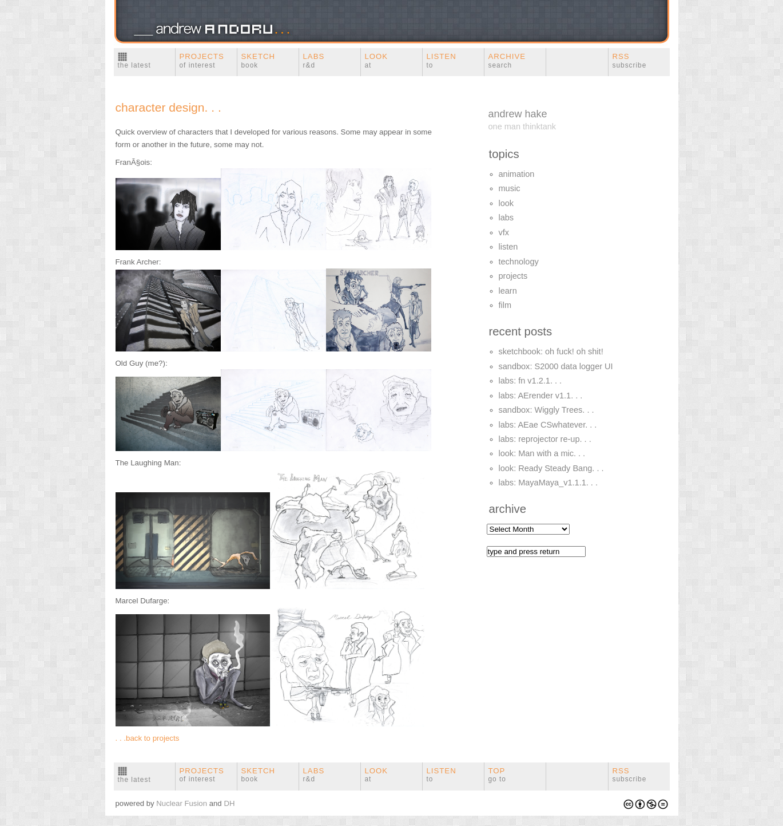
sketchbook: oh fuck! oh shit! (551, 351)
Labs (314, 60)
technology (519, 261)
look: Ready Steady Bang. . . (551, 468)
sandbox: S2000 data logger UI (556, 366)
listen (508, 246)
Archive (507, 60)
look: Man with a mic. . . (542, 453)
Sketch (258, 60)
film (505, 305)
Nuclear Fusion (181, 803)
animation (517, 174)
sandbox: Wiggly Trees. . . (546, 409)
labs (506, 217)
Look (376, 60)
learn (508, 290)
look (506, 203)
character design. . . (168, 107)
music (509, 188)
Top (497, 775)
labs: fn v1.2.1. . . (530, 380)
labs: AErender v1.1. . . (541, 395)
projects (513, 275)
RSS (630, 60)
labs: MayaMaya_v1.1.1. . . (548, 482)
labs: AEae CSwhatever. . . (548, 424)
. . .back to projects (148, 738)
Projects (202, 60)
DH (229, 803)
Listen (441, 60)
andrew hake (517, 114)
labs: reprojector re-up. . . (545, 439)
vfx (504, 232)
